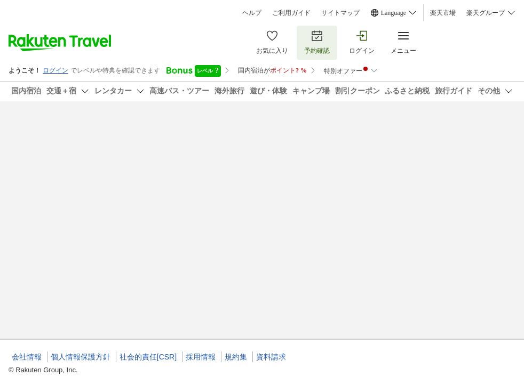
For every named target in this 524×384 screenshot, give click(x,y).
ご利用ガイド (291, 13)
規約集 (236, 357)
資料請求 (271, 357)
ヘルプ (251, 13)
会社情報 (27, 357)
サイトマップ (340, 13)
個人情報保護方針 (80, 357)
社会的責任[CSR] (148, 357)
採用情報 (201, 357)
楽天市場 (443, 13)
